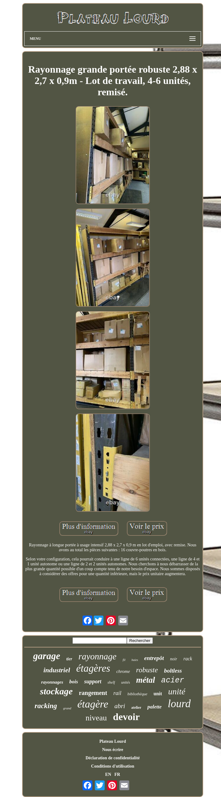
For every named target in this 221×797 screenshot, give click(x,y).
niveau (96, 717)
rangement (93, 692)
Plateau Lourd (112, 741)
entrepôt (154, 658)
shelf (111, 682)
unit (157, 693)
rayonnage (97, 656)
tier (69, 659)
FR (117, 774)
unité (176, 691)
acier (172, 680)
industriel (57, 670)
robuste (147, 670)
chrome (123, 671)
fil (123, 660)
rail (117, 693)
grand (67, 708)
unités (125, 682)
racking (46, 706)
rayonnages (52, 682)
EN (108, 774)
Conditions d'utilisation (112, 766)
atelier (136, 707)
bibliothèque (137, 694)
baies (135, 660)
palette (154, 707)
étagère (92, 704)
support (92, 681)
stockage (56, 691)
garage (46, 656)
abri (119, 706)
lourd (179, 704)
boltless (173, 670)
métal (145, 680)
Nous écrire (112, 749)
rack (187, 658)
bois (73, 682)
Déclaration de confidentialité (113, 758)
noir (173, 659)
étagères (93, 668)
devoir (126, 716)
